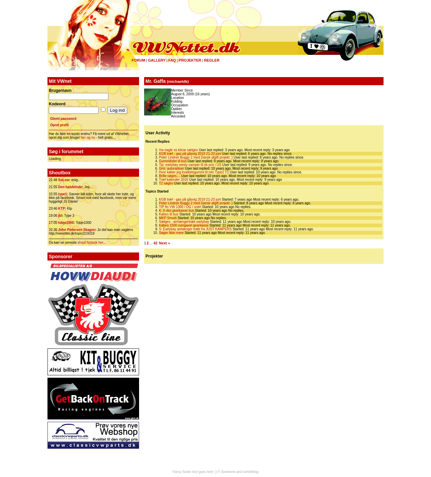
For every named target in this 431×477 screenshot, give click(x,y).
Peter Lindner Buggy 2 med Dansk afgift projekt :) (196, 157)
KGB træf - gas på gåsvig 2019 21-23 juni (190, 154)
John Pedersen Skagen (76, 230)
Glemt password (63, 119)
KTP (61, 208)
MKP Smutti (168, 218)
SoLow (63, 180)
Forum (138, 60)
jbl (60, 215)
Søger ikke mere (171, 233)
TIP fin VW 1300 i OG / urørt (180, 207)
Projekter (190, 60)
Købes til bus (168, 214)
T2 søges (166, 183)
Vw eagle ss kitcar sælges (178, 150)
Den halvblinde (70, 187)
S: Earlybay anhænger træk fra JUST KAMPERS (195, 229)
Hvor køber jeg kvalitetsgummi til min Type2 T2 (194, 172)
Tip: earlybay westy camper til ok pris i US (190, 165)
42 (156, 243)
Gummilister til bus (173, 161)
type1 (62, 194)
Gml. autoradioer (171, 168)
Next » (164, 243)
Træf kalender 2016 (173, 179)
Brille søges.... (169, 176)
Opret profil (59, 125)
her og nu (88, 137)
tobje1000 (66, 223)
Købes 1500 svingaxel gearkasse (183, 225)
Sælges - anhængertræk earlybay (184, 222)
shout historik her (90, 242)
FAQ (172, 60)
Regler (212, 60)
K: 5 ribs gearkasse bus (176, 210)
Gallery (156, 60)
